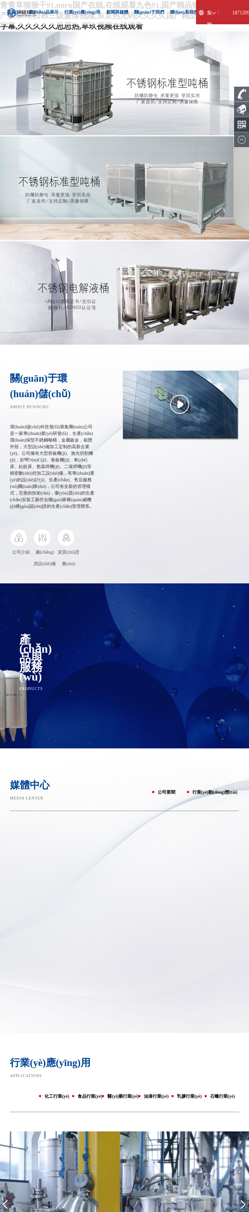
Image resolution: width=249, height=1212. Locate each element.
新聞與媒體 (117, 12)
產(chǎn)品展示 (43, 12)
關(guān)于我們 (149, 12)
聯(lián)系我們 (184, 12)
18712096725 (238, 12)
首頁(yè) (15, 12)
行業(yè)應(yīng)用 (82, 12)
